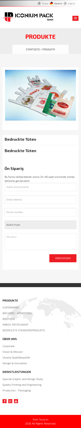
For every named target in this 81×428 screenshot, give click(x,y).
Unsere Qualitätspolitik (16, 357)
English (71, 3)
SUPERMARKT (11, 307)
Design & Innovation (15, 363)
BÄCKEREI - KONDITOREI (17, 313)
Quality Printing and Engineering (22, 384)
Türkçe (45, 3)
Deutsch (58, 3)
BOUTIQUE (9, 318)
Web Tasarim (40, 419)
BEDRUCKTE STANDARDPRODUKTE (24, 330)
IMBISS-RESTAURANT (15, 324)
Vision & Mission (13, 351)
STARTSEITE (34, 49)
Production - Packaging (17, 390)
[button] (75, 18)
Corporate (9, 346)
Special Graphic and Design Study (23, 378)
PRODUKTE (48, 49)
